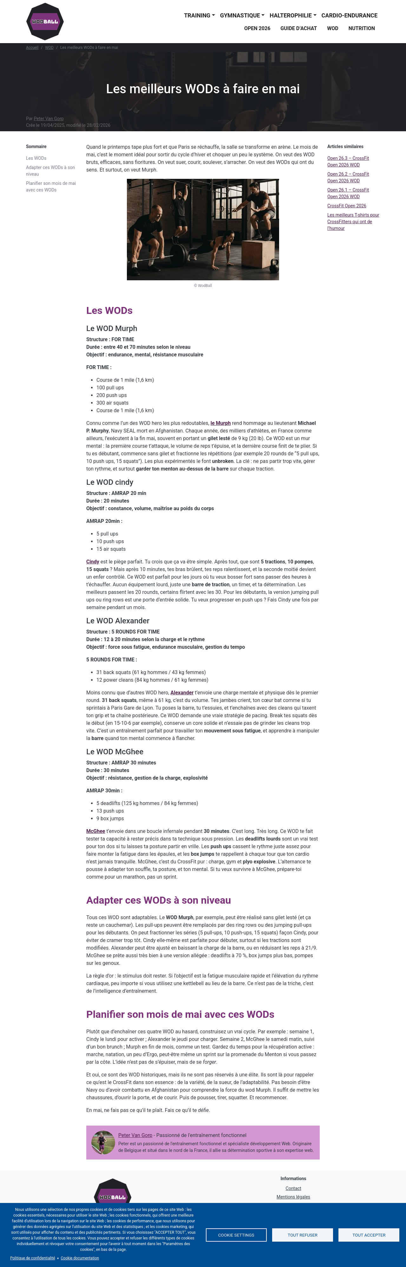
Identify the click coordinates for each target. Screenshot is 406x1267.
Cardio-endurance (349, 15)
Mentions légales (293, 1196)
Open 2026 (257, 28)
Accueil (32, 47)
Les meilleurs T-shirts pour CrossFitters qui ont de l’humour (353, 221)
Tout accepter (368, 1235)
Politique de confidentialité (32, 1258)
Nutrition (362, 28)
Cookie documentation (80, 1258)
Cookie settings (236, 1235)
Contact (293, 1188)
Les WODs (36, 158)
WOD (332, 28)
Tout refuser (303, 1235)
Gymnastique (240, 15)
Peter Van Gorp (49, 118)
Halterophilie (291, 15)
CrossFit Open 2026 (346, 205)
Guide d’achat (298, 28)
